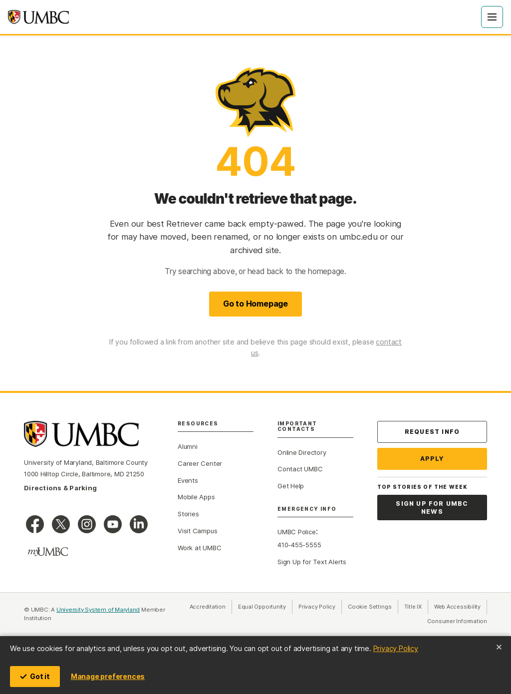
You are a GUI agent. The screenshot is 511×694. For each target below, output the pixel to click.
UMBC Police (296, 532)
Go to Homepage (255, 304)
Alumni (188, 446)
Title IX (416, 606)
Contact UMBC (299, 469)
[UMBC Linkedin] (139, 524)
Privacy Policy (395, 648)
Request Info (432, 431)
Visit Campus (197, 531)
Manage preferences (108, 676)
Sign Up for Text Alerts (311, 562)
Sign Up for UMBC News (432, 507)
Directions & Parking (60, 488)
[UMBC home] (38, 17)
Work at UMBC (199, 548)
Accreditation (208, 606)
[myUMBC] (48, 552)
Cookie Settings (370, 606)
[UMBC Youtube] (113, 524)
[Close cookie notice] (499, 647)
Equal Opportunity (265, 606)
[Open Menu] (492, 17)
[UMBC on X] (61, 524)
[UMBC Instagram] (87, 524)
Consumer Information (457, 621)
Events (188, 480)
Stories (188, 514)
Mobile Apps (196, 497)
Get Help (290, 486)
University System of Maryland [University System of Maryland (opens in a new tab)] (98, 609)
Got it (35, 676)
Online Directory (301, 452)
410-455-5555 (299, 545)
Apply (432, 458)
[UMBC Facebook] (35, 524)
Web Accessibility (460, 606)
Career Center (200, 463)
